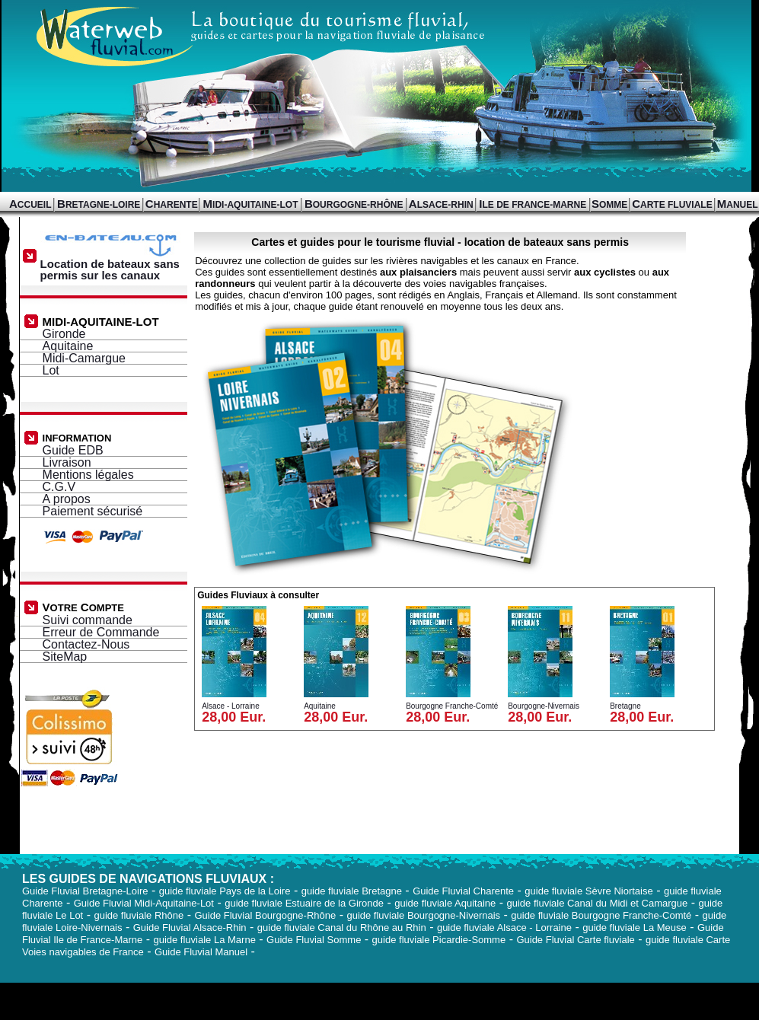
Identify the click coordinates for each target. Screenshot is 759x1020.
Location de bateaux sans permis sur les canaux (112, 264)
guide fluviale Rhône (138, 915)
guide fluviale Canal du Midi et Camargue (596, 903)
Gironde (64, 333)
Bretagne (625, 706)
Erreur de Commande (101, 632)
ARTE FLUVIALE (672, 204)
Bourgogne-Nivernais (543, 706)
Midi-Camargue (84, 358)
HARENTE (171, 204)
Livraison (67, 462)
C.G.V (59, 486)
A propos (67, 498)
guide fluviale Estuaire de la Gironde (304, 903)
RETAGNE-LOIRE (98, 204)
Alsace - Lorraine (231, 706)
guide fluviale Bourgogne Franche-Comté (601, 915)
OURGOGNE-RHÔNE (354, 204)
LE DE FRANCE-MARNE (532, 204)
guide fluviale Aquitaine (445, 903)
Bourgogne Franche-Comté (452, 706)
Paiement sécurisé (93, 511)
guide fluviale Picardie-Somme (439, 939)
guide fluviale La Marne (204, 939)
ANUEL (737, 204)
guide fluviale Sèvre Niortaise (588, 891)
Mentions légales (88, 474)
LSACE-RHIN (441, 204)
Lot (51, 370)
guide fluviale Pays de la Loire (225, 891)
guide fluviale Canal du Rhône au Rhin (341, 927)
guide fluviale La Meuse (634, 927)
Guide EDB (73, 450)
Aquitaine (68, 345)
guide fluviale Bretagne (351, 891)
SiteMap (65, 656)
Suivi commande (87, 620)
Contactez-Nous (86, 644)
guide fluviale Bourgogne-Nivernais (423, 915)
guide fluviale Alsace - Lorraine (504, 927)
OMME (609, 204)
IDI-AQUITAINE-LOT (250, 204)
